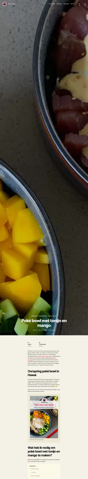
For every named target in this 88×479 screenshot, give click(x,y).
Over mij (72, 4)
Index (54, 4)
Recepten (59, 4)
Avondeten (34, 315)
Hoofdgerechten (42, 315)
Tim (36, 330)
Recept (55, 315)
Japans (50, 315)
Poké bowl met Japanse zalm (44, 356)
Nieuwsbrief (66, 4)
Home (50, 4)
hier (29, 461)
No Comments (52, 330)
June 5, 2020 (43, 330)
